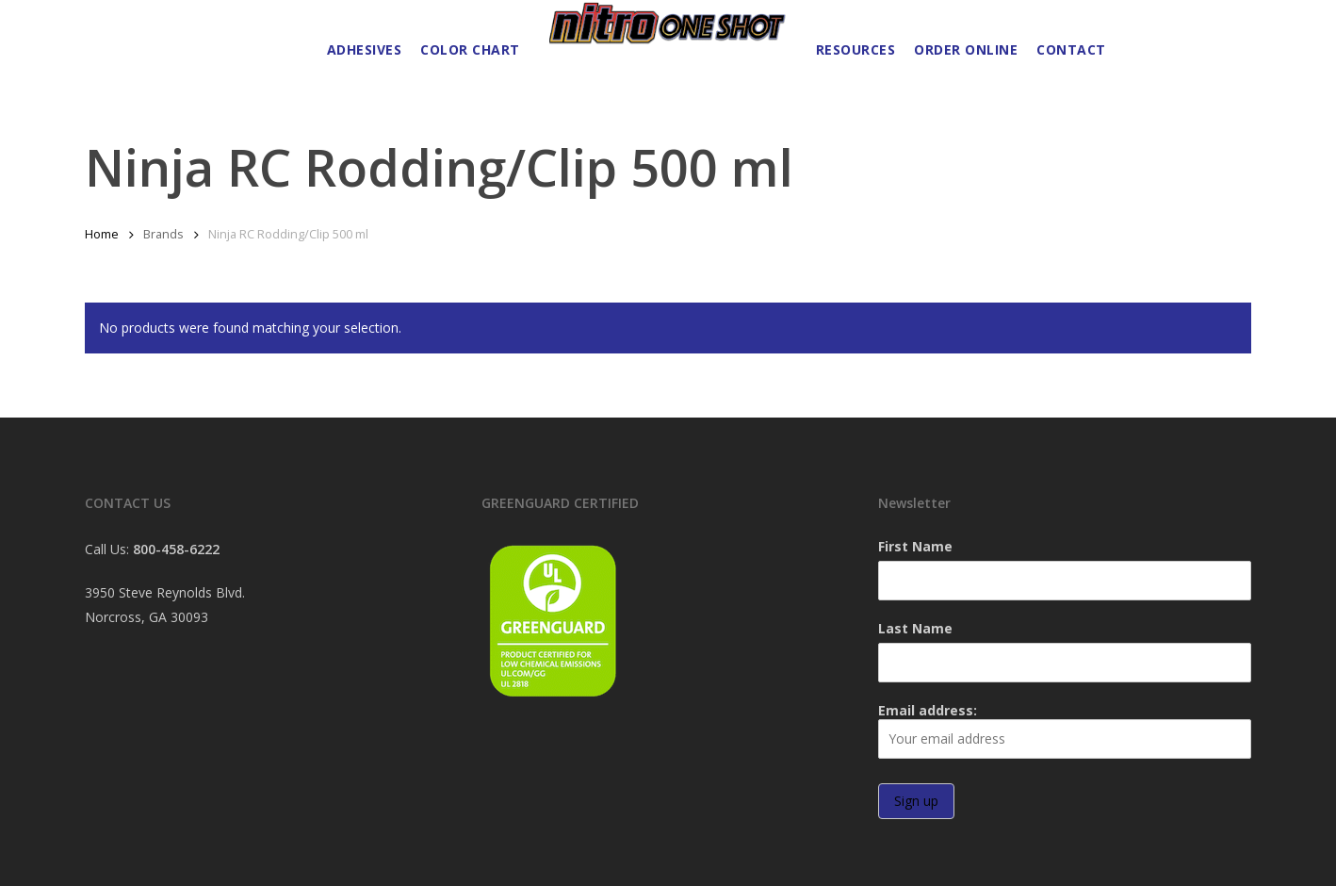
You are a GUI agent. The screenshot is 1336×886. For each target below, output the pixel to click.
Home (102, 233)
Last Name (915, 628)
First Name (915, 546)
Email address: (1064, 730)
